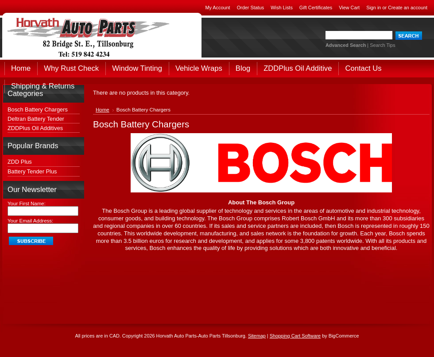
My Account (217, 7)
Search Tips (382, 45)
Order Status (250, 7)
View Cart (349, 7)
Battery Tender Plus (32, 171)
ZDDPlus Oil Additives (35, 128)
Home (102, 109)
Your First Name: (27, 203)
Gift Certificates (315, 7)
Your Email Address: (30, 220)
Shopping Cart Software (295, 335)
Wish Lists (282, 7)
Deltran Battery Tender (36, 118)
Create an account (407, 7)
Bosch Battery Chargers (38, 109)
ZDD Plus (20, 161)
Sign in (373, 7)
